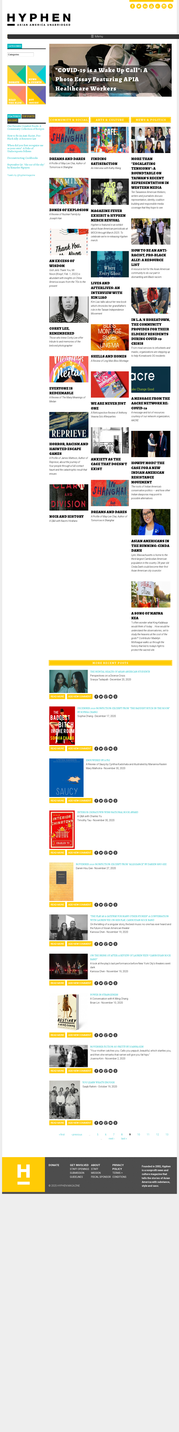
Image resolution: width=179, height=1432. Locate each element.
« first (62, 1134)
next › (111, 1138)
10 (138, 1134)
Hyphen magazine (23, 1174)
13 (167, 1134)
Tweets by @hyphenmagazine (21, 175)
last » (124, 1138)
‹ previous (76, 1134)
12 (157, 1134)
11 (148, 1134)
